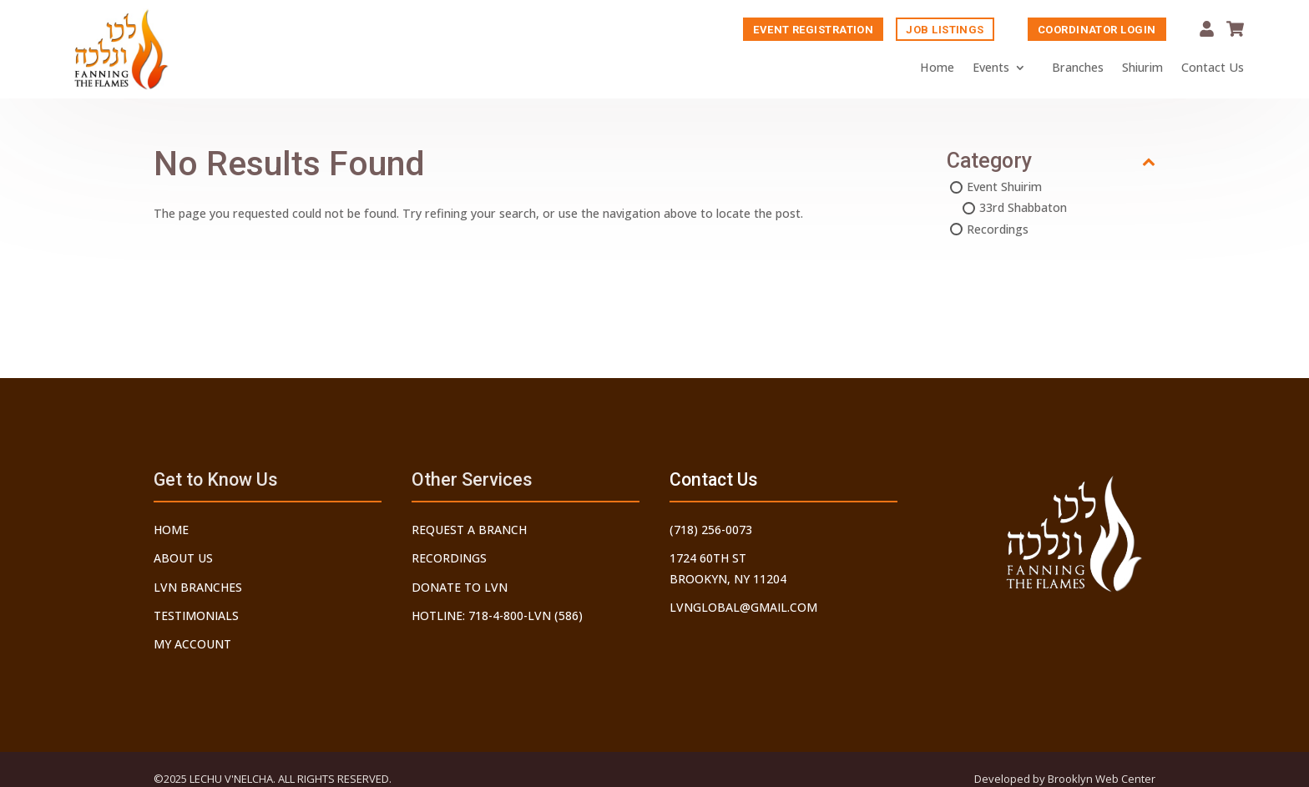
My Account (1207, 30)
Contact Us (1212, 68)
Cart (1235, 30)
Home (937, 68)
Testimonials (196, 615)
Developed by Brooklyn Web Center (1064, 778)
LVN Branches (198, 587)
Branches (1078, 68)
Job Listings (944, 30)
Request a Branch (469, 529)
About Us (183, 558)
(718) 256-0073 (711, 529)
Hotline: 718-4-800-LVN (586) (497, 615)
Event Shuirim (1004, 188)
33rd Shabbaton (1023, 209)
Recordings (997, 231)
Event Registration (813, 30)
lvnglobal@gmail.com (743, 607)
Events (991, 68)
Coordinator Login (1097, 30)
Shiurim (1142, 68)
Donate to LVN (460, 587)
